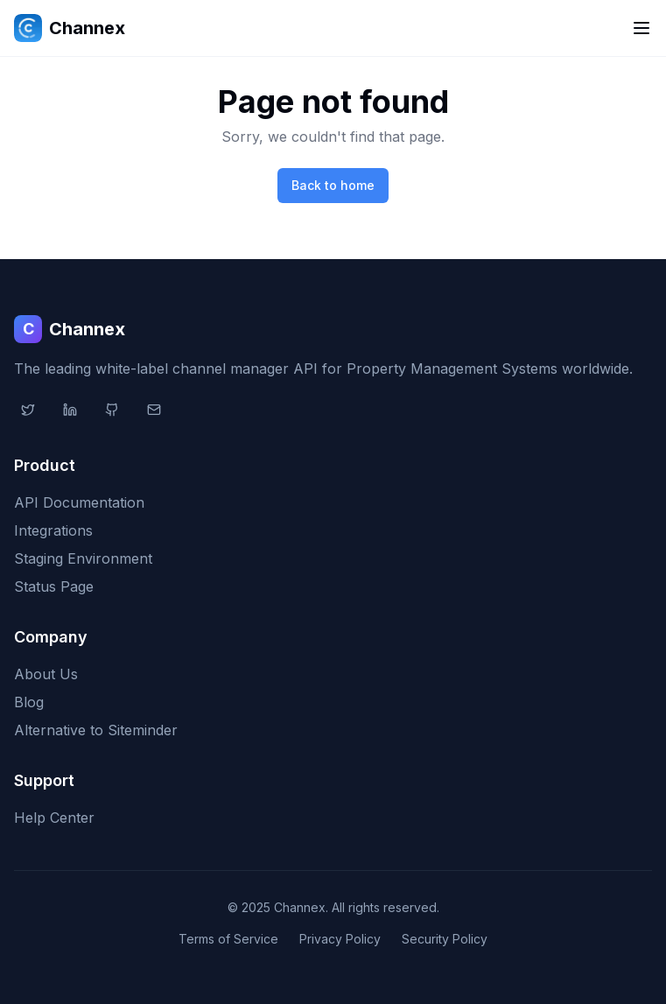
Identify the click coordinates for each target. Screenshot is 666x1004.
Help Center (54, 817)
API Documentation (79, 502)
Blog (29, 702)
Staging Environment (83, 558)
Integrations (53, 530)
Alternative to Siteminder (96, 730)
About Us (46, 674)
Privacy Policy (340, 938)
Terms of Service (228, 938)
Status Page (54, 586)
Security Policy (444, 938)
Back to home (333, 185)
